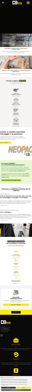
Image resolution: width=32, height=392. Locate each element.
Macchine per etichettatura (6, 43)
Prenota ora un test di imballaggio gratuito (11, 180)
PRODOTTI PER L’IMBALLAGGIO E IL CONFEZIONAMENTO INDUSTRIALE (16, 71)
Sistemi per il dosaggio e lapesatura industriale (8, 40)
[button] (30, 378)
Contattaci (16, 312)
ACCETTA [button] (23, 387)
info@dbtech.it (6, 328)
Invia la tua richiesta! (16, 304)
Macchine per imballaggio (5, 36)
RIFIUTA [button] (8, 387)
